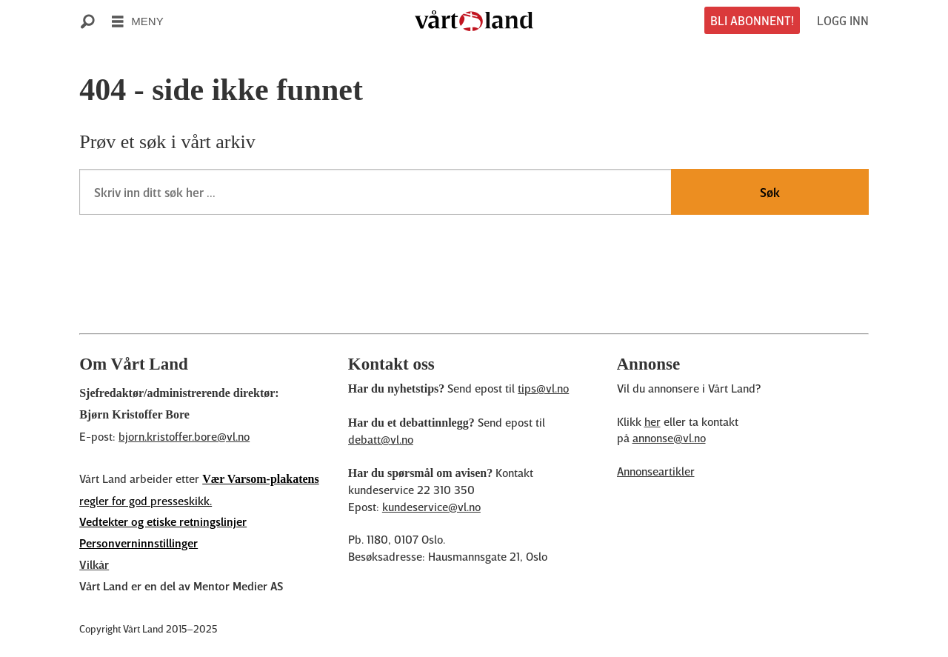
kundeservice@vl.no (431, 506)
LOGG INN (843, 20)
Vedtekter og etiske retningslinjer (163, 521)
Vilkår (94, 564)
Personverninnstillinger (138, 543)
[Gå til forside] (474, 20)
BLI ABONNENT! (752, 20)
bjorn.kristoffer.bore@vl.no (184, 436)
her (652, 421)
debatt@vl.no (380, 439)
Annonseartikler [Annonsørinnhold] (656, 471)
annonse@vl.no (669, 437)
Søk (770, 192)
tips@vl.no (543, 388)
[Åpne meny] (137, 20)
